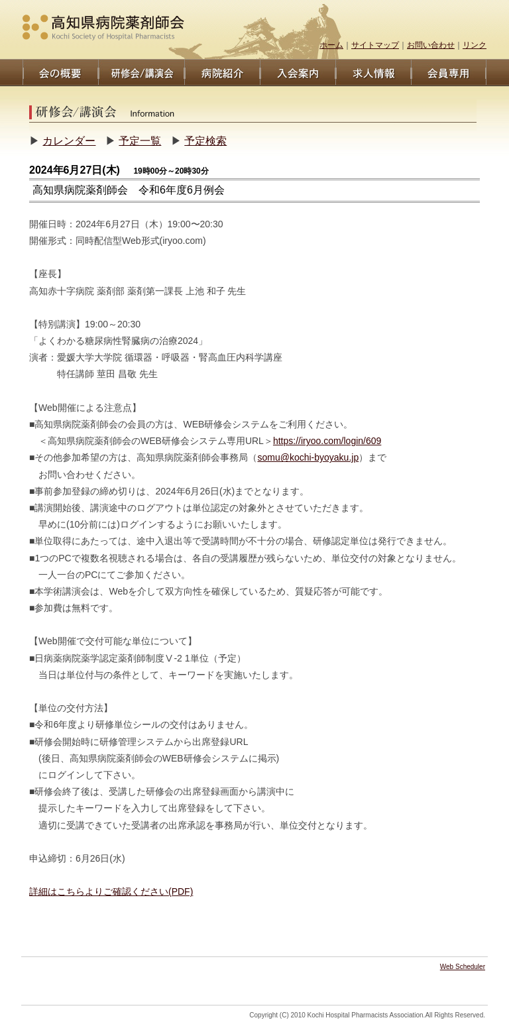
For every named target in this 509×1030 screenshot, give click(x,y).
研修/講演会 (141, 72)
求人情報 (373, 72)
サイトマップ (375, 45)
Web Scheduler (462, 966)
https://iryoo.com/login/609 (327, 440)
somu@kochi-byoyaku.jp (308, 457)
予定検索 (205, 140)
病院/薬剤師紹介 (222, 72)
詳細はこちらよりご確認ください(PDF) (111, 891)
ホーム (331, 45)
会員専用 (448, 72)
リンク (474, 45)
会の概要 (60, 72)
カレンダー (68, 140)
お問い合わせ (431, 45)
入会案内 (297, 72)
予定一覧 (140, 140)
